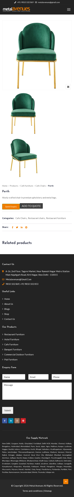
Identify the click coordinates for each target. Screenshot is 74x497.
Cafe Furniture (11, 344)
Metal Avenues (36, 485)
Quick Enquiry (11, 206)
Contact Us (9, 319)
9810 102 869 (12, 284)
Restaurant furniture (56, 218)
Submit (7, 410)
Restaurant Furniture (14, 334)
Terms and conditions (32, 491)
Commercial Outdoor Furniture (19, 354)
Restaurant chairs (36, 218)
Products (14, 185)
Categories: (8, 218)
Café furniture (26, 185)
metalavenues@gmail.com (47, 2)
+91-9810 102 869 (23, 2)
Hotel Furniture (11, 339)
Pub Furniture (10, 359)
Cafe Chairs (40, 185)
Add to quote (31, 205)
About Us (8, 304)
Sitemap (48, 491)
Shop (6, 314)
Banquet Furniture (13, 349)
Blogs (7, 309)
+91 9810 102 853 (29, 284)
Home (4, 185)
